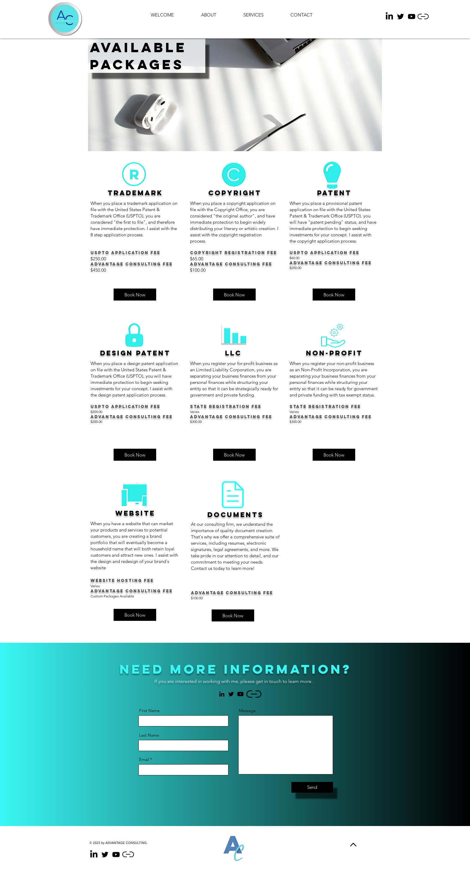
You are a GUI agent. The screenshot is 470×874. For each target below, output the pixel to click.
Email (144, 759)
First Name (149, 710)
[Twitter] (400, 16)
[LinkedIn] (389, 16)
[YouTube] (411, 16)
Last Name (149, 735)
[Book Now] (233, 615)
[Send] (312, 787)
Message (247, 710)
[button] (135, 295)
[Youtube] (240, 694)
